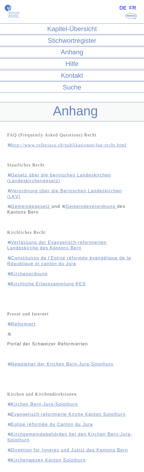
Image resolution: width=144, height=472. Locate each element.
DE (123, 8)
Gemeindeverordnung (89, 206)
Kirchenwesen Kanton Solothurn (46, 460)
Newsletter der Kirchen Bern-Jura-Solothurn (60, 364)
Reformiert (21, 324)
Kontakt (72, 75)
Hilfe (72, 63)
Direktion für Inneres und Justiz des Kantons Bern (67, 450)
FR (132, 8)
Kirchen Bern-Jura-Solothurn (42, 404)
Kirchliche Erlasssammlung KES (46, 284)
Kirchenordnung (27, 273)
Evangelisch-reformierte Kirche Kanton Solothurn (66, 414)
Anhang (72, 52)
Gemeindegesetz (29, 206)
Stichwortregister (72, 40)
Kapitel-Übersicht (72, 28)
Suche (72, 87)
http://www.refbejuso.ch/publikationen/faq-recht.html (67, 145)
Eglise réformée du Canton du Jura (50, 424)
